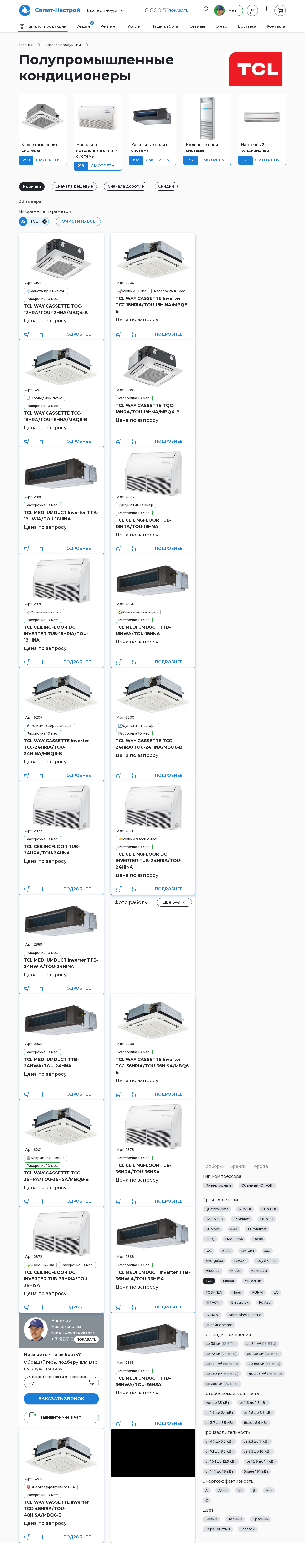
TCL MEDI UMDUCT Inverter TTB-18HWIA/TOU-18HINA (61, 516)
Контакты (276, 26)
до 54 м (261, 1343)
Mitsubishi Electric (245, 1315)
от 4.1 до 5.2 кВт (219, 1441)
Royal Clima (267, 1261)
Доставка (246, 26)
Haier (237, 1292)
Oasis (258, 1239)
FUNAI (257, 1292)
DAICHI (247, 1251)
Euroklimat (257, 1229)
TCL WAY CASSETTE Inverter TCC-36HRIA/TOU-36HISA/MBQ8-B (153, 1066)
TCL (208, 1281)
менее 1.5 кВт (217, 1402)
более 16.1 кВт (256, 1471)
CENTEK (269, 1209)
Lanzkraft (242, 1219)
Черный (235, 1519)
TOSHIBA (213, 1292)
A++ (269, 1490)
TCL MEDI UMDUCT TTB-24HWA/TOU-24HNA (51, 1063)
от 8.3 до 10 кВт (257, 1451)
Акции (83, 25)
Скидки (172, 186)
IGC (208, 1251)
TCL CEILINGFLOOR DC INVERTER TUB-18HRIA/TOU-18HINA (56, 634)
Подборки (214, 1166)
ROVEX (245, 1209)
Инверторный (218, 1185)
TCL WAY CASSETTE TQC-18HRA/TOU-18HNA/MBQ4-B (148, 409)
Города (260, 1166)
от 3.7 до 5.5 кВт (219, 1422)
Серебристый (217, 1529)
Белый (211, 1519)
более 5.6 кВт (256, 1422)
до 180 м (221, 1373)
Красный (261, 1519)
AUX (233, 1229)
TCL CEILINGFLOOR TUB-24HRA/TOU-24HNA (52, 850)
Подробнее (77, 334)
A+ (240, 1490)
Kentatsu (259, 1271)
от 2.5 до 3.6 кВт (258, 1412)
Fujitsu (265, 1302)
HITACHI (213, 1302)
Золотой (247, 1529)
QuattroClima (216, 1209)
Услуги (134, 26)
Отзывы (197, 26)
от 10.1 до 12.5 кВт (220, 1461)
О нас (221, 26)
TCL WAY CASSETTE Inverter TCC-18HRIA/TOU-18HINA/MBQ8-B (152, 305)
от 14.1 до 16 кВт (219, 1471)
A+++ (222, 1490)
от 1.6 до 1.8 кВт (253, 1402)
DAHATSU (214, 1219)
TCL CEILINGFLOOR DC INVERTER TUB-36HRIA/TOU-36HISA (56, 1279)
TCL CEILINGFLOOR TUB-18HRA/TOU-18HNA (144, 523)
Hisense (212, 1271)
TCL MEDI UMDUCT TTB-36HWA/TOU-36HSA (143, 1381)
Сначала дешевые (77, 186)
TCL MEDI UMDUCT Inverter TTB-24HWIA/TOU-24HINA (61, 963)
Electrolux (240, 1302)
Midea (235, 1271)
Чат (223, 10)
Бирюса (212, 1229)
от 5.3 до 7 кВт (256, 1441)
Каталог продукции (43, 26)
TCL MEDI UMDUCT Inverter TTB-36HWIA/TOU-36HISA (153, 1275)
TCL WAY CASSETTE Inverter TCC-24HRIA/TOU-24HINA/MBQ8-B (56, 747)
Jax (267, 1251)
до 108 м (263, 1353)
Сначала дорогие (130, 186)
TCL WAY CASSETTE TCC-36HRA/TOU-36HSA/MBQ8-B (56, 1176)
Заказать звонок (61, 1398)
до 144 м (221, 1363)
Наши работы (165, 26)
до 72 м (220, 1353)
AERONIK (253, 1281)
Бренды (239, 1166)
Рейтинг (108, 26)
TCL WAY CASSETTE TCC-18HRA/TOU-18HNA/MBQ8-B (55, 416)
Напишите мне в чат (55, 1417)
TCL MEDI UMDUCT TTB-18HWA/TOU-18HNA (143, 630)
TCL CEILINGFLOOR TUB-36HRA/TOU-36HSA (144, 1168)
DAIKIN (211, 1315)
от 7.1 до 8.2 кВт (219, 1451)
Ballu (226, 1251)
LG (276, 1292)
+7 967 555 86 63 (73, 1339)
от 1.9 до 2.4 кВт (219, 1412)
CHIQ (210, 1239)
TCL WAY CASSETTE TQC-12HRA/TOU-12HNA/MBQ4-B (56, 309)
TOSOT (240, 1261)
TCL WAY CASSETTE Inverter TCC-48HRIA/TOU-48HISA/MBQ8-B (56, 1509)
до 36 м (220, 1343)
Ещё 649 (175, 902)
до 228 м (265, 1373)
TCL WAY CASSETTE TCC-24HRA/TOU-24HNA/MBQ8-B (149, 744)
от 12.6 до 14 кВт (261, 1461)
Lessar (228, 1281)
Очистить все (77, 221)
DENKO (266, 1219)
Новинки (33, 186)
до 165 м (264, 1363)
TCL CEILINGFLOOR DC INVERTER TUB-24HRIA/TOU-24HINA (149, 861)
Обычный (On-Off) (257, 1185)
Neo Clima (234, 1239)
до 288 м (222, 1383)
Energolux (214, 1261)
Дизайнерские (218, 1325)
